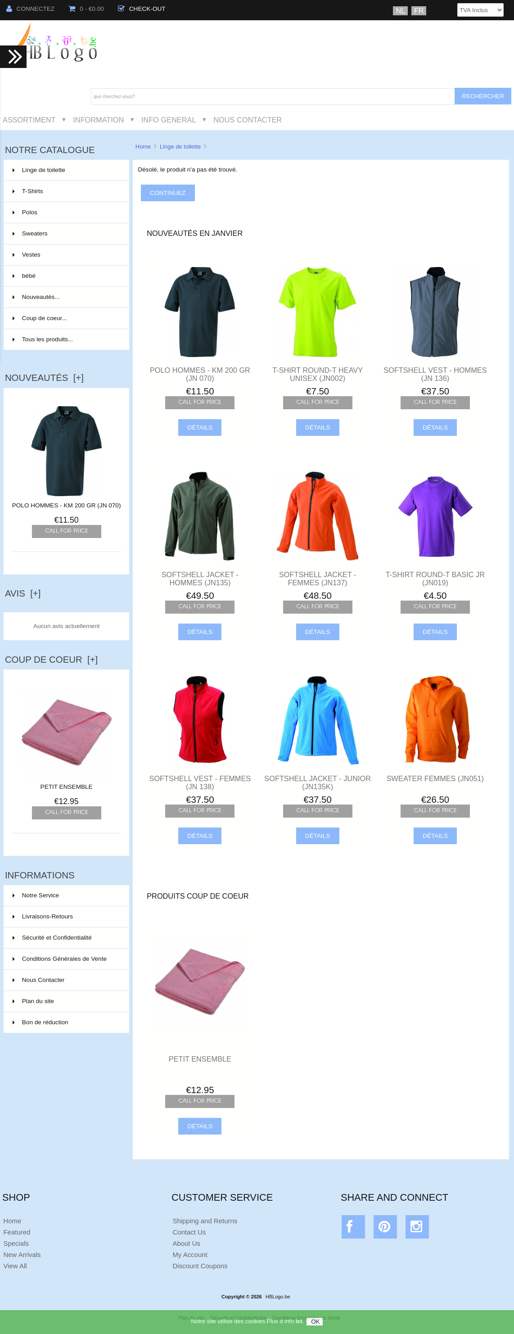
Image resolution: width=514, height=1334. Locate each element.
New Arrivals (22, 1254)
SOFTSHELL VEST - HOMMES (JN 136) (435, 374)
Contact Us (189, 1232)
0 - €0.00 (86, 8)
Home (143, 146)
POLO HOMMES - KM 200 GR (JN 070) (66, 505)
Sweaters (66, 234)
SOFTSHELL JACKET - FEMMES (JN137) (317, 578)
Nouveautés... (36, 297)
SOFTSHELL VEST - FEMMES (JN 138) (200, 782)
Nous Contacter (247, 120)
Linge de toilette (180, 146)
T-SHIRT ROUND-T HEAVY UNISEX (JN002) (317, 374)
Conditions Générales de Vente (60, 958)
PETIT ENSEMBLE (67, 783)
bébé (66, 276)
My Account (189, 1254)
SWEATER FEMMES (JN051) (435, 778)
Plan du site (33, 1001)
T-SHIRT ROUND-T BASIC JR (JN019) (435, 578)
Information (98, 120)
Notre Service (36, 895)
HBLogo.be (278, 1296)
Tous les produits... (43, 339)
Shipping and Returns (204, 1221)
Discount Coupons (199, 1266)
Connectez (30, 8)
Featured (16, 1232)
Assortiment (29, 120)
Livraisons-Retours (43, 916)
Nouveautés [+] (44, 378)
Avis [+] (23, 593)
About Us (186, 1243)
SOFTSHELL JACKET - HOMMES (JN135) (200, 578)
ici (299, 1325)
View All (15, 1266)
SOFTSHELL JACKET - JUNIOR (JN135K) (317, 782)
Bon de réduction (40, 1022)
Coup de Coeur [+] (51, 660)
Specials (16, 1243)
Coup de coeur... (40, 318)
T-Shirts (66, 191)
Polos (66, 212)
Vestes (66, 255)
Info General (168, 120)
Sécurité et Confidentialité (52, 937)
